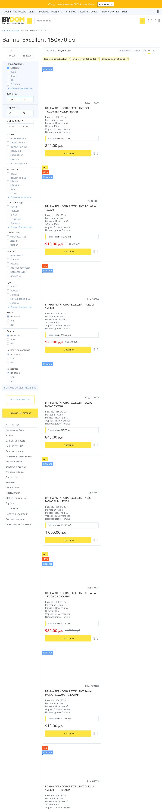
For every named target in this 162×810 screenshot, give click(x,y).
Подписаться (40, 777)
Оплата (32, 11)
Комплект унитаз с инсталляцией (20, 704)
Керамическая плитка (14, 686)
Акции (7, 11)
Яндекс (46, 710)
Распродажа (19, 11)
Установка (70, 11)
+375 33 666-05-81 (94, 728)
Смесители (8, 673)
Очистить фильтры (20, 399)
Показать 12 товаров (20, 413)
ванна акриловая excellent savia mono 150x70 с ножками (68, 404)
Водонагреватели (12, 695)
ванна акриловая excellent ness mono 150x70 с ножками (68, 600)
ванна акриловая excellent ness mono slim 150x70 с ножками (128, 502)
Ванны (5, 668)
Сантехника (12, 424)
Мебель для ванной (13, 677)
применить (105, 4)
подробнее (88, 4)
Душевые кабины (11, 664)
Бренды (87, 660)
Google (36, 710)
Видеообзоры (90, 704)
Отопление (11, 508)
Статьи (87, 699)
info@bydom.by (93, 741)
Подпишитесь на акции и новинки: (22, 761)
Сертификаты (90, 695)
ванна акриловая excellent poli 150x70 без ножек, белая (67, 109)
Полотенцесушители (13, 690)
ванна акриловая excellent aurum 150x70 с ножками (130, 404)
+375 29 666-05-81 (86, 724)
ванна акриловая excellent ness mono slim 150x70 (68, 306)
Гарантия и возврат (89, 11)
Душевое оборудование (15, 660)
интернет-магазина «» (28, 707)
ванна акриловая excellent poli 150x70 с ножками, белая (67, 502)
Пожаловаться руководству (98, 778)
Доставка (44, 11)
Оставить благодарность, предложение (105, 774)
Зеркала (6, 699)
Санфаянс (7, 682)
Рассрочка (56, 11)
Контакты (121, 11)
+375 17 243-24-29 (94, 733)
